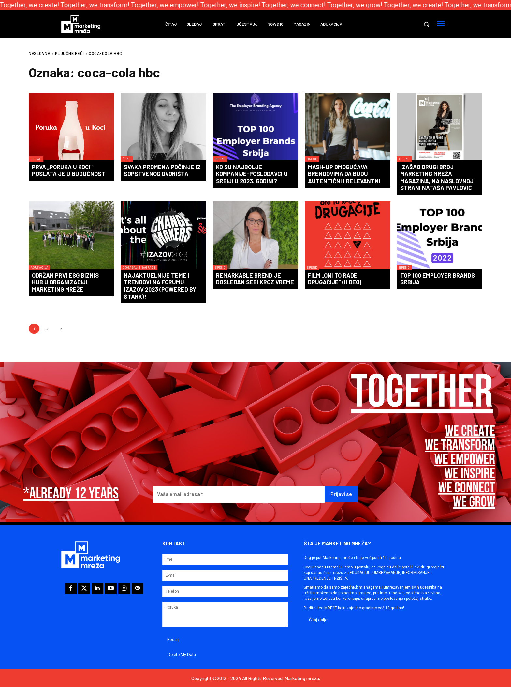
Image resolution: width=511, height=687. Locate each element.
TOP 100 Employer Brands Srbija (437, 279)
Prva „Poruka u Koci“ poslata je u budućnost (68, 170)
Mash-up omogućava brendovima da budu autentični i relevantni (344, 173)
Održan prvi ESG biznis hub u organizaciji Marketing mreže (65, 282)
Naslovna (39, 53)
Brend (312, 159)
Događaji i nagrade (139, 267)
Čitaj (127, 159)
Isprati (36, 159)
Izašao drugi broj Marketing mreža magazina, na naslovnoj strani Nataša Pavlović (437, 177)
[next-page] (60, 329)
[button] (426, 24)
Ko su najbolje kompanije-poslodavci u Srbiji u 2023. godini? (252, 173)
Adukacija (39, 267)
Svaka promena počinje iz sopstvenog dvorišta (162, 170)
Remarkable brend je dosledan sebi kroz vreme (255, 279)
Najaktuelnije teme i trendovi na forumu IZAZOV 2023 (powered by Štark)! (160, 286)
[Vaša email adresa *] (238, 494)
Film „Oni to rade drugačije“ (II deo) (334, 279)
